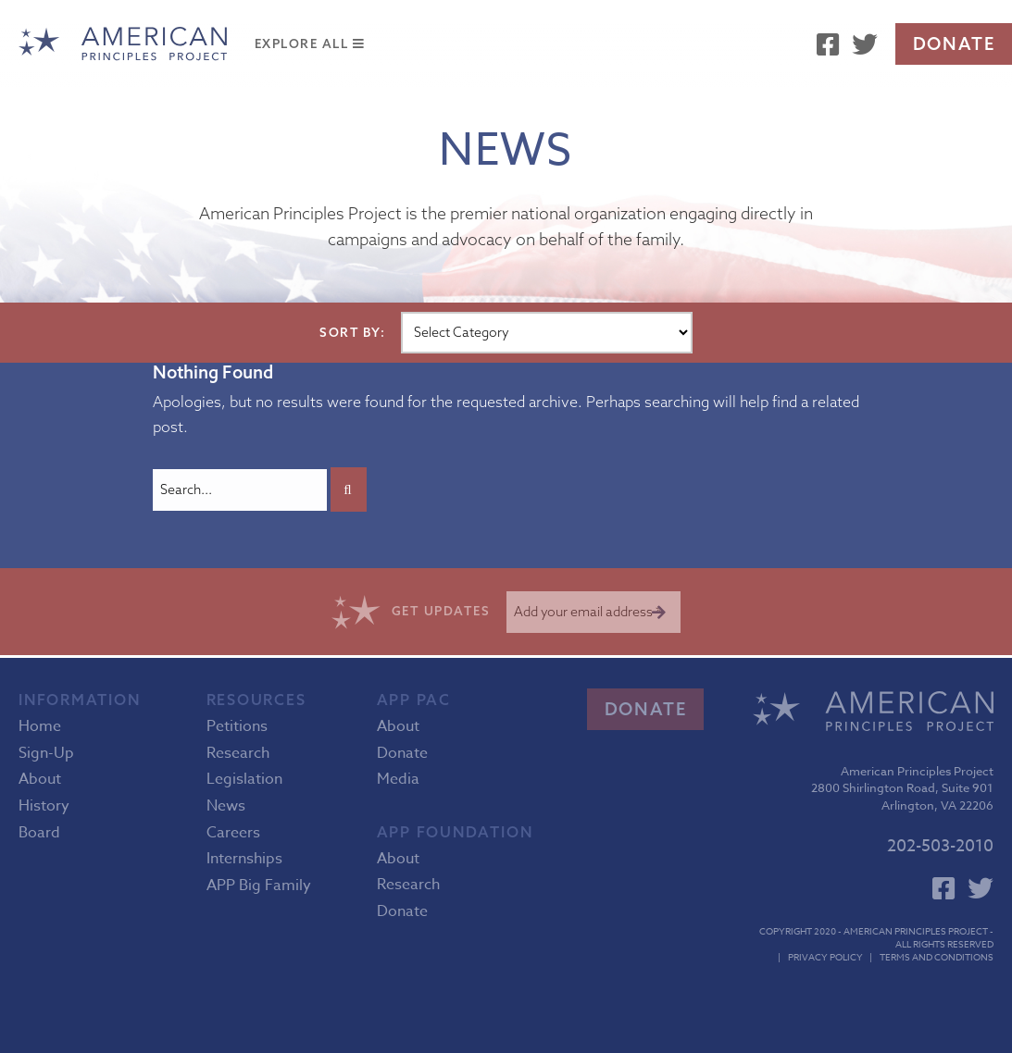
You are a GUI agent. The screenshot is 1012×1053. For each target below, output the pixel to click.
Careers (233, 833)
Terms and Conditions (936, 956)
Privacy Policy (825, 956)
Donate (954, 43)
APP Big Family (258, 885)
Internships (244, 859)
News (225, 806)
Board (39, 833)
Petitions (237, 726)
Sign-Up (46, 753)
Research (237, 753)
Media (398, 779)
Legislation (244, 779)
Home (40, 726)
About (40, 779)
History (44, 806)
